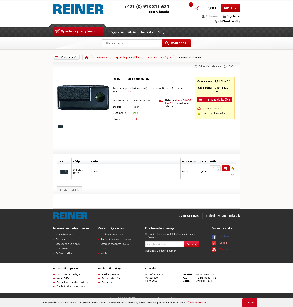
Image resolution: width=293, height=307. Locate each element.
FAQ (103, 248)
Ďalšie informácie (197, 302)
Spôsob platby (64, 253)
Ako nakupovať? (64, 234)
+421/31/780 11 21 (206, 277)
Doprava (60, 239)
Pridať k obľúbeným (214, 113)
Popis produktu (69, 190)
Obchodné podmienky (68, 244)
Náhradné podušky (158, 57)
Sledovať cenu (211, 108)
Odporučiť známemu (209, 66)
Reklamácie (62, 248)
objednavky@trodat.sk (223, 215)
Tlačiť (231, 66)
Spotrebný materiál (126, 57)
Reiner (135, 106)
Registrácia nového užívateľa (116, 239)
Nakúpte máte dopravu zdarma (178, 103)
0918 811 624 (204, 280)
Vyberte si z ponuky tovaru (78, 31)
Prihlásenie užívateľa (112, 234)
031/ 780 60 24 (205, 274)
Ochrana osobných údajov (115, 244)
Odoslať (192, 244)
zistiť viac (129, 91)
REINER (101, 57)
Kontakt (105, 253)
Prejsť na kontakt (158, 11)
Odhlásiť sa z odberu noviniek (160, 250)
